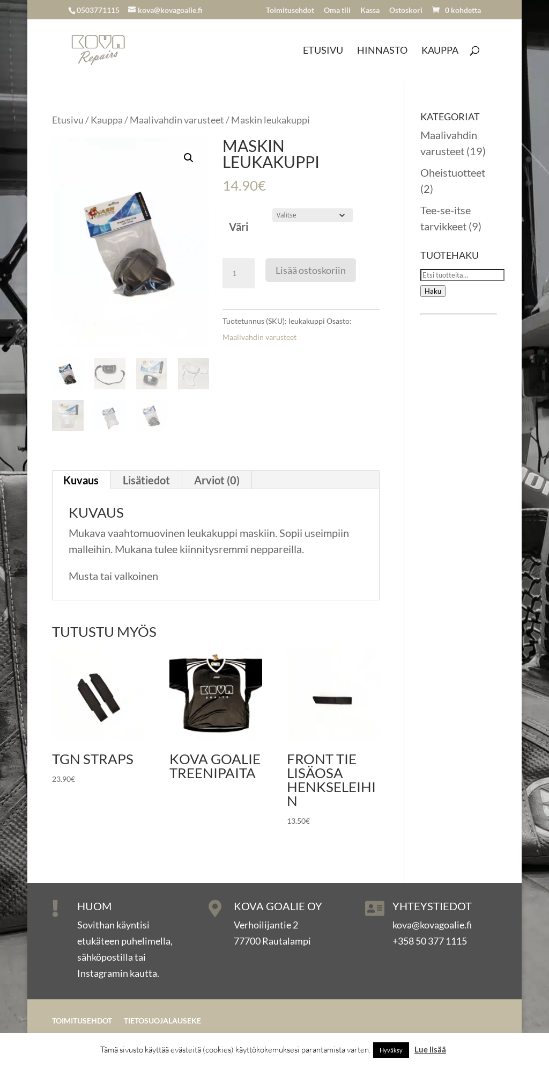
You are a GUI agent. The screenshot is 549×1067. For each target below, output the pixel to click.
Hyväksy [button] (391, 1050)
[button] (188, 158)
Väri (238, 226)
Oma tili (337, 10)
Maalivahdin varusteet (177, 120)
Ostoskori (405, 10)
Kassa (370, 10)
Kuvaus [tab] (81, 480)
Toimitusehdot (290, 10)
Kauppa (439, 51)
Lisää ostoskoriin (311, 270)
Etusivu (323, 51)
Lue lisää (430, 1049)
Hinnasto (382, 51)
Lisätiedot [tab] (146, 480)
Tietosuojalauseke (162, 1021)
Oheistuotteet (452, 172)
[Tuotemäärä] (238, 273)
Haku (433, 291)
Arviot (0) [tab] (217, 480)
